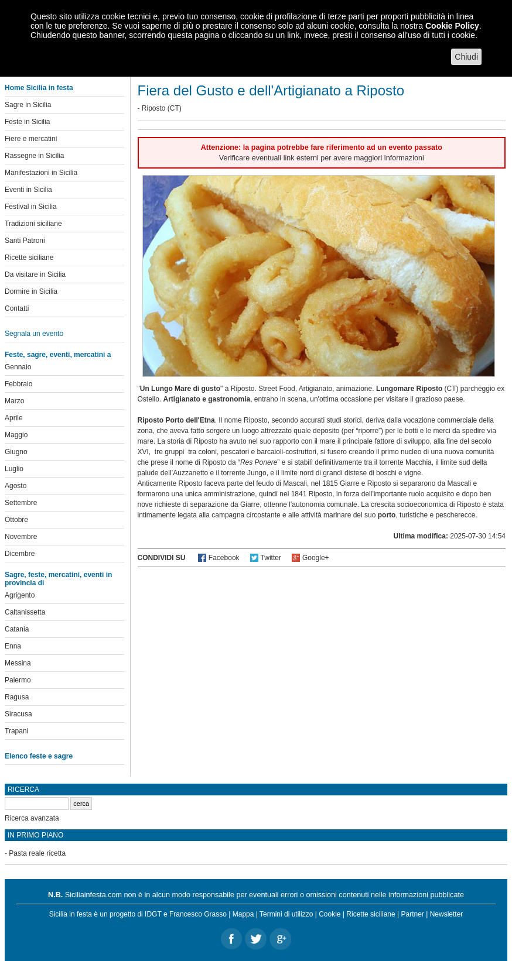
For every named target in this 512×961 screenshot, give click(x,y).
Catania (17, 629)
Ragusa (17, 697)
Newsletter (446, 914)
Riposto (154, 108)
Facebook (224, 558)
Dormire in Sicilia (31, 291)
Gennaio (18, 367)
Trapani (16, 731)
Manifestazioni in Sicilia (41, 173)
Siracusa (18, 714)
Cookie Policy (452, 25)
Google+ (315, 558)
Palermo (18, 680)
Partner (412, 914)
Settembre (21, 503)
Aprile (14, 418)
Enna (13, 646)
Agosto (15, 486)
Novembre (21, 537)
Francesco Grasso (198, 914)
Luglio (14, 469)
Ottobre (16, 520)
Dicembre (20, 554)
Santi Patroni (25, 240)
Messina (18, 663)
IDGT (153, 914)
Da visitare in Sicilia (35, 274)
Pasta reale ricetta (37, 853)
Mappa (243, 914)
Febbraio (18, 384)
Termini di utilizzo (286, 914)
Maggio (16, 435)
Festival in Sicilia (31, 207)
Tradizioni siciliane (33, 223)
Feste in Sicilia (27, 122)
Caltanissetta (25, 612)
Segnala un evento (34, 334)
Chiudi (466, 56)
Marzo (14, 401)
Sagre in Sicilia (28, 105)
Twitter (271, 558)
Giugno (16, 452)
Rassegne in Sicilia (34, 156)
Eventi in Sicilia (28, 190)
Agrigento (20, 595)
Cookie (329, 914)
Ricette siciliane (29, 257)
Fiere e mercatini (31, 139)
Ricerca (23, 789)
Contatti (17, 308)
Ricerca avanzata (32, 818)
